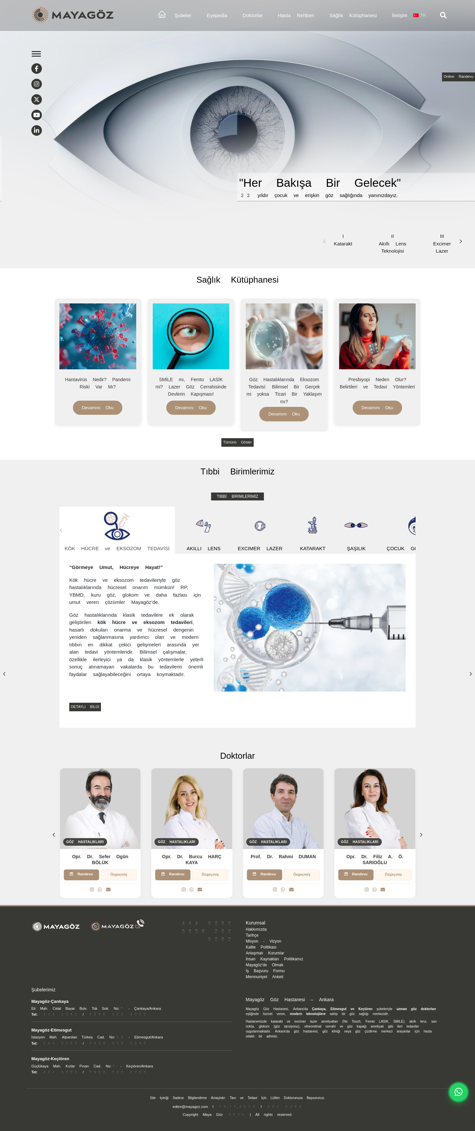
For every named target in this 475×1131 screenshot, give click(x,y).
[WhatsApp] (100, 890)
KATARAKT (313, 530)
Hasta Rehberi (296, 15)
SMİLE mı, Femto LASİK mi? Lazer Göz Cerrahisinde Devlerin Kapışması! (190, 387)
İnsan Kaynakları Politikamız (274, 959)
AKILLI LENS (204, 530)
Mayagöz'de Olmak (264, 965)
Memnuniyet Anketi (264, 977)
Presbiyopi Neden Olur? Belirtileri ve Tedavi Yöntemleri (377, 383)
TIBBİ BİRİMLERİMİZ (237, 496)
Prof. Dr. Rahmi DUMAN (283, 856)
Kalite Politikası (261, 947)
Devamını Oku (97, 407)
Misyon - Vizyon (263, 941)
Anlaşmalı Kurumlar (265, 953)
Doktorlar (252, 15)
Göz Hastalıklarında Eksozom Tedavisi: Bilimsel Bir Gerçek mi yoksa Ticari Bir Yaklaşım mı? (284, 390)
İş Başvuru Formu (265, 971)
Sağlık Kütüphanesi (353, 15)
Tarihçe (252, 935)
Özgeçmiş (118, 874)
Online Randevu (458, 76)
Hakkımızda (256, 929)
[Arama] (443, 15)
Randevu (81, 874)
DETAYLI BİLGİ (85, 707)
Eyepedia (217, 15)
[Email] (108, 890)
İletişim (399, 15)
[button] (461, 241)
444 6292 (206, 923)
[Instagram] (92, 890)
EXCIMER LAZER (260, 530)
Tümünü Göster (237, 442)
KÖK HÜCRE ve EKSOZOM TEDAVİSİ (117, 530)
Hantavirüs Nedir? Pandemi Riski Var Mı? (97, 383)
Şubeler (183, 15)
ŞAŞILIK (356, 530)
